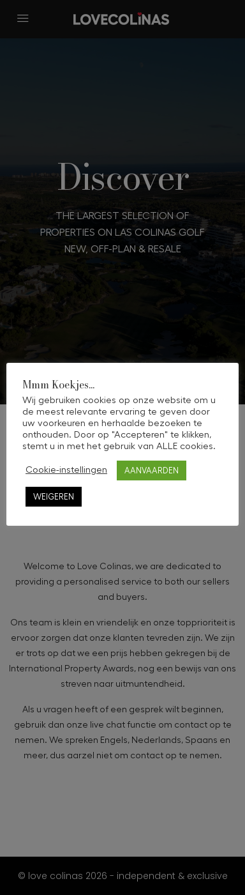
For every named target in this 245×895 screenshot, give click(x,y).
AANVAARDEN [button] (151, 470)
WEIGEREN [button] (53, 497)
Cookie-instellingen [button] (66, 470)
